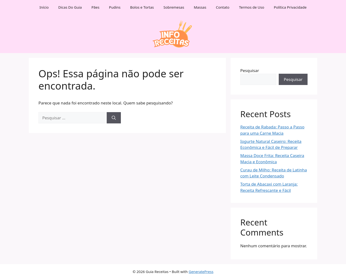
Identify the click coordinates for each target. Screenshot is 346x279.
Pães (95, 7)
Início (44, 7)
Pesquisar (249, 70)
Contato (222, 7)
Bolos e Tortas (142, 7)
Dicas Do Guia (70, 7)
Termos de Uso (251, 7)
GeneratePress (201, 271)
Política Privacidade (290, 7)
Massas (200, 7)
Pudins (115, 7)
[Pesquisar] (114, 118)
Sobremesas (173, 7)
